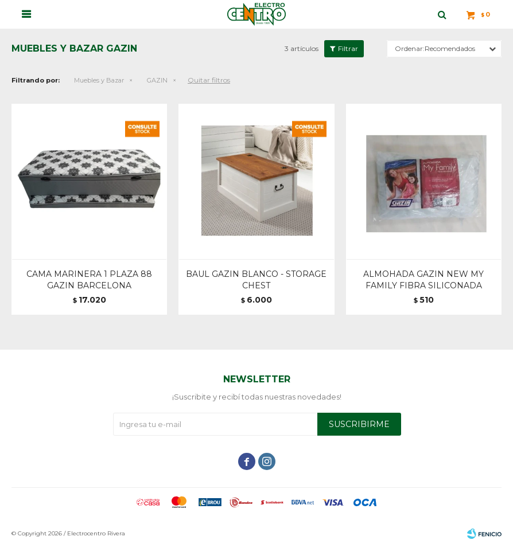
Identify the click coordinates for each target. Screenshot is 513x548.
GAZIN (157, 80)
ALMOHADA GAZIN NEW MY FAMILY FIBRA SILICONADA (423, 280)
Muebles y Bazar (99, 80)
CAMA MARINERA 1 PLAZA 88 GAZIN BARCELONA (89, 280)
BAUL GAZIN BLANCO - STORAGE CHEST (256, 280)
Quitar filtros (209, 80)
